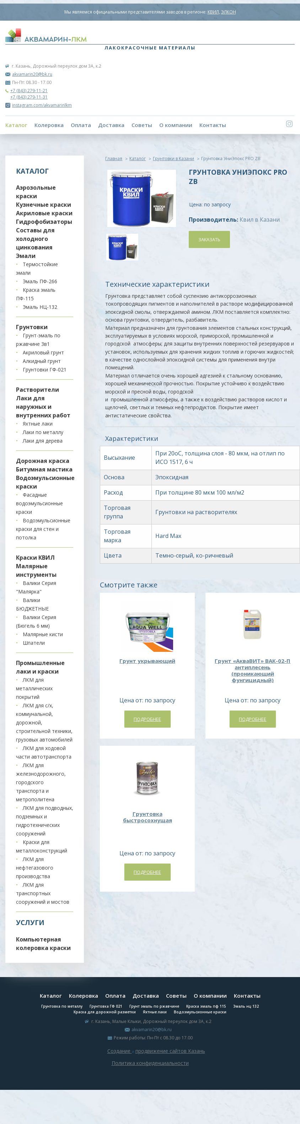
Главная (113, 158)
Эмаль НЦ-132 (40, 307)
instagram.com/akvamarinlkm (38, 105)
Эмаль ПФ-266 (40, 281)
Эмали (26, 256)
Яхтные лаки (38, 423)
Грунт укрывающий (147, 660)
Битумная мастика (44, 469)
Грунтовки (32, 327)
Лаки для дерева (43, 440)
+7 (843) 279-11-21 (29, 91)
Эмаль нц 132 (246, 1006)
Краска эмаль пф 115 (206, 1006)
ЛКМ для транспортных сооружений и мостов (42, 893)
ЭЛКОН (228, 12)
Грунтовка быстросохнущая (147, 817)
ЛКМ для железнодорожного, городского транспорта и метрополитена (41, 782)
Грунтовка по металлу (61, 1006)
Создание (119, 1051)
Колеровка (49, 124)
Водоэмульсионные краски (200, 1011)
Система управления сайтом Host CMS (150, 1071)
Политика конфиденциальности (150, 1063)
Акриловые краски (44, 213)
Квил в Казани (260, 219)
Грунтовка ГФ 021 (106, 1006)
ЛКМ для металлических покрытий (34, 688)
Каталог (16, 124)
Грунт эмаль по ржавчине (154, 1006)
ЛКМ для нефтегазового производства (34, 868)
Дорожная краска (42, 461)
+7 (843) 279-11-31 (29, 97)
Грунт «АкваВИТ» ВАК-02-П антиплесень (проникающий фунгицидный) (252, 670)
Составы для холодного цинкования (35, 238)
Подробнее (147, 719)
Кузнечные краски (43, 205)
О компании (175, 124)
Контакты (212, 124)
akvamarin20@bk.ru (32, 74)
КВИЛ (213, 12)
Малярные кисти (43, 634)
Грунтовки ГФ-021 (44, 369)
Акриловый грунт (43, 352)
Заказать (209, 239)
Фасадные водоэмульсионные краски (39, 503)
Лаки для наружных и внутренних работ (43, 406)
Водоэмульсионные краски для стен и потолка (43, 529)
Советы (142, 124)
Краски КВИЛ (35, 557)
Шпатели (34, 642)
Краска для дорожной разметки (105, 1011)
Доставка (111, 124)
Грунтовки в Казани (173, 158)
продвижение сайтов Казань (170, 1051)
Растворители (37, 390)
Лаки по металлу (43, 432)
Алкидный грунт (42, 361)
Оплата (81, 124)
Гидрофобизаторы (44, 222)
